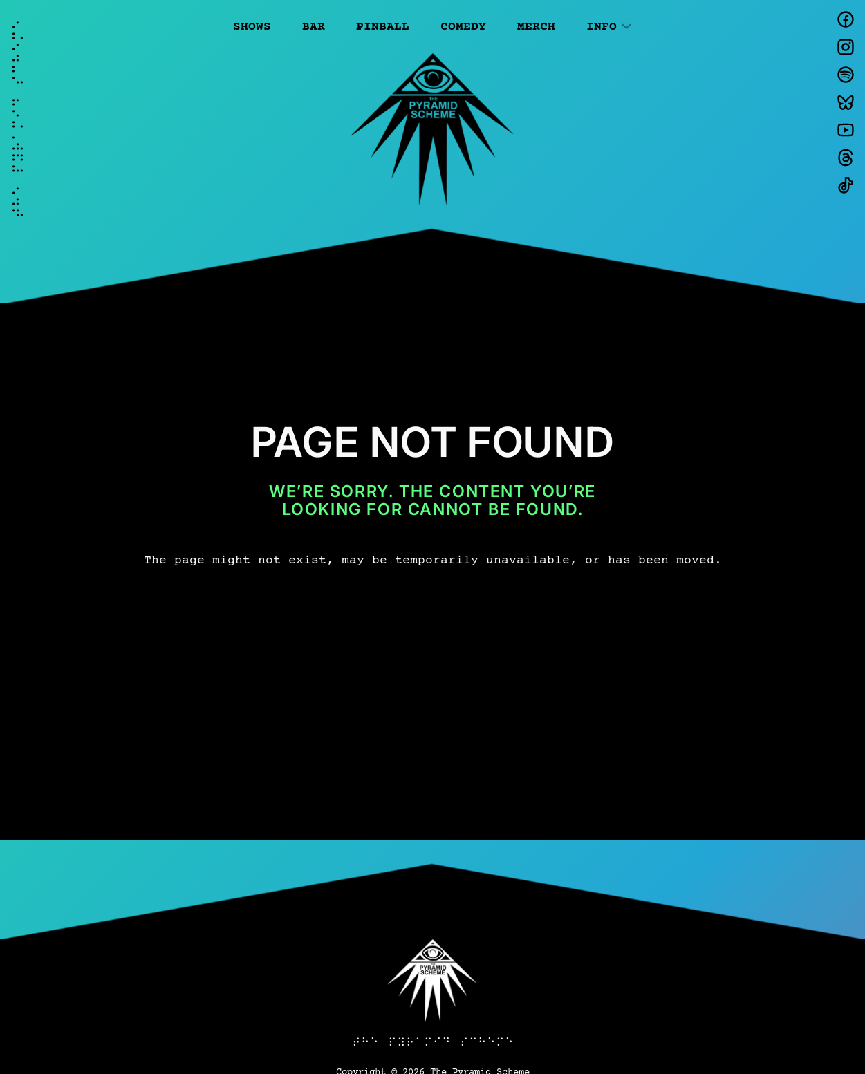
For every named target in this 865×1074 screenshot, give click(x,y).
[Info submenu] (626, 24)
